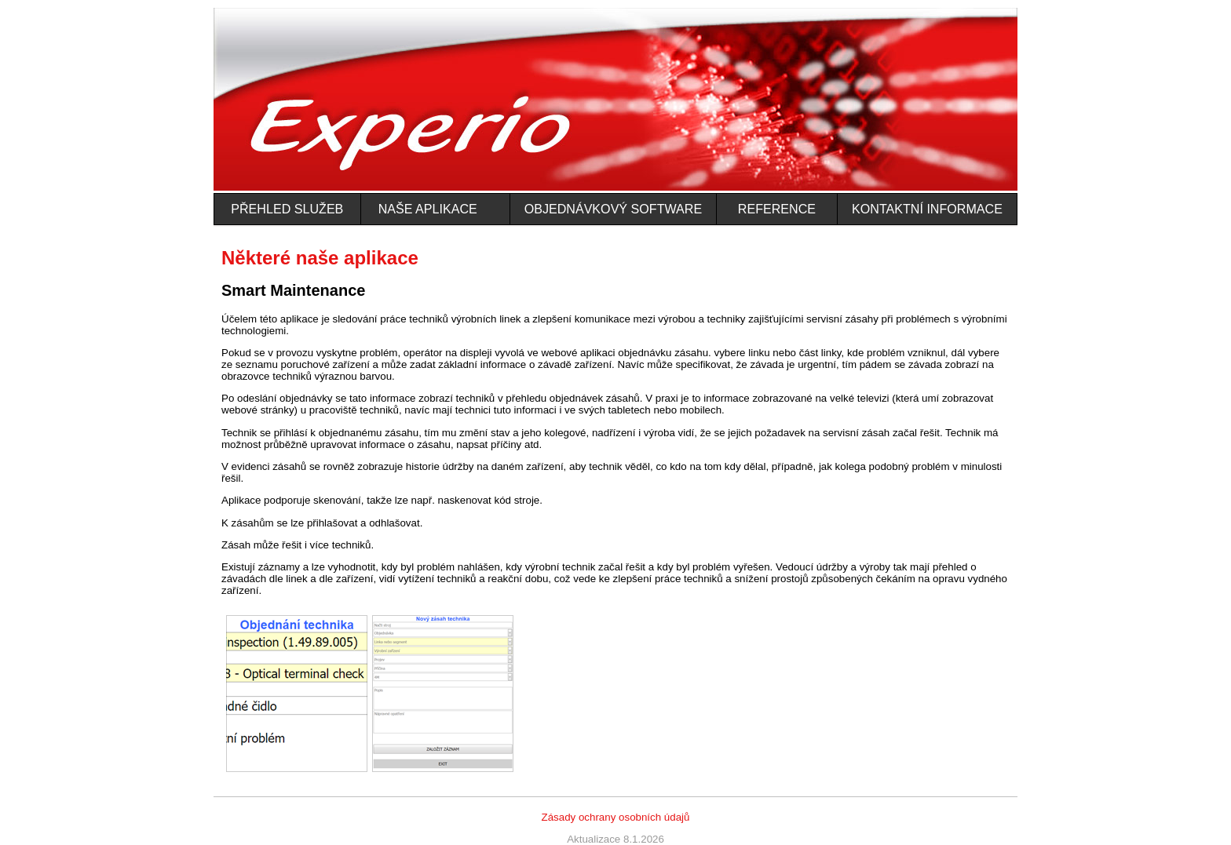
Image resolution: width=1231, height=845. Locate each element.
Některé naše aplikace (319, 257)
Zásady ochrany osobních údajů (616, 817)
